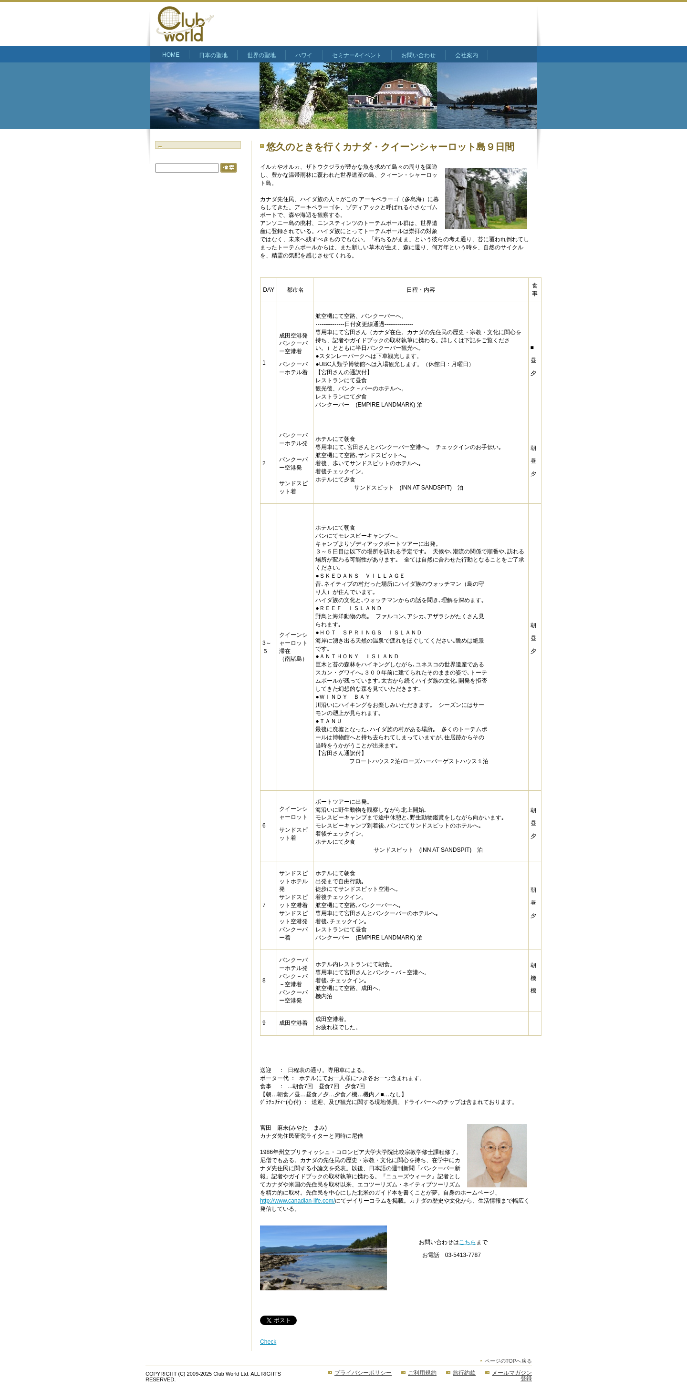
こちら (467, 1242)
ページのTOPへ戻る (508, 1361)
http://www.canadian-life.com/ (297, 1200)
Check (268, 1341)
